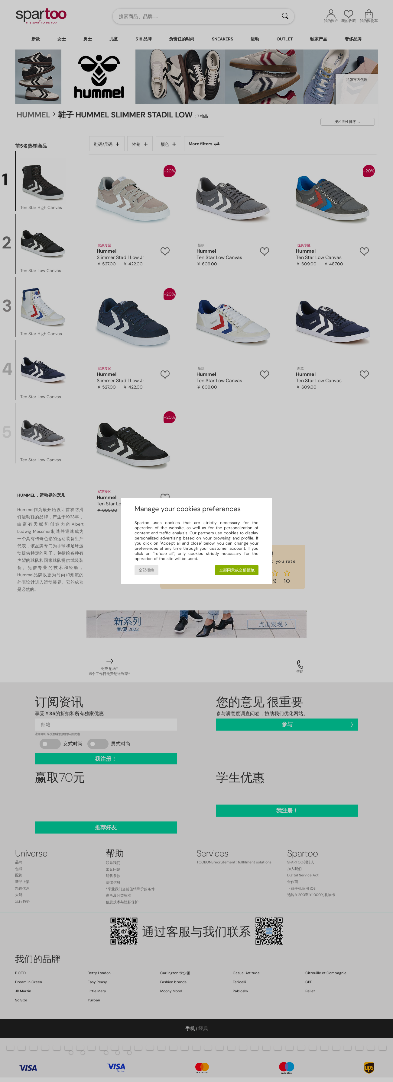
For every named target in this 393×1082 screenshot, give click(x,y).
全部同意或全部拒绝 (237, 570)
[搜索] (285, 16)
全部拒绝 (146, 570)
